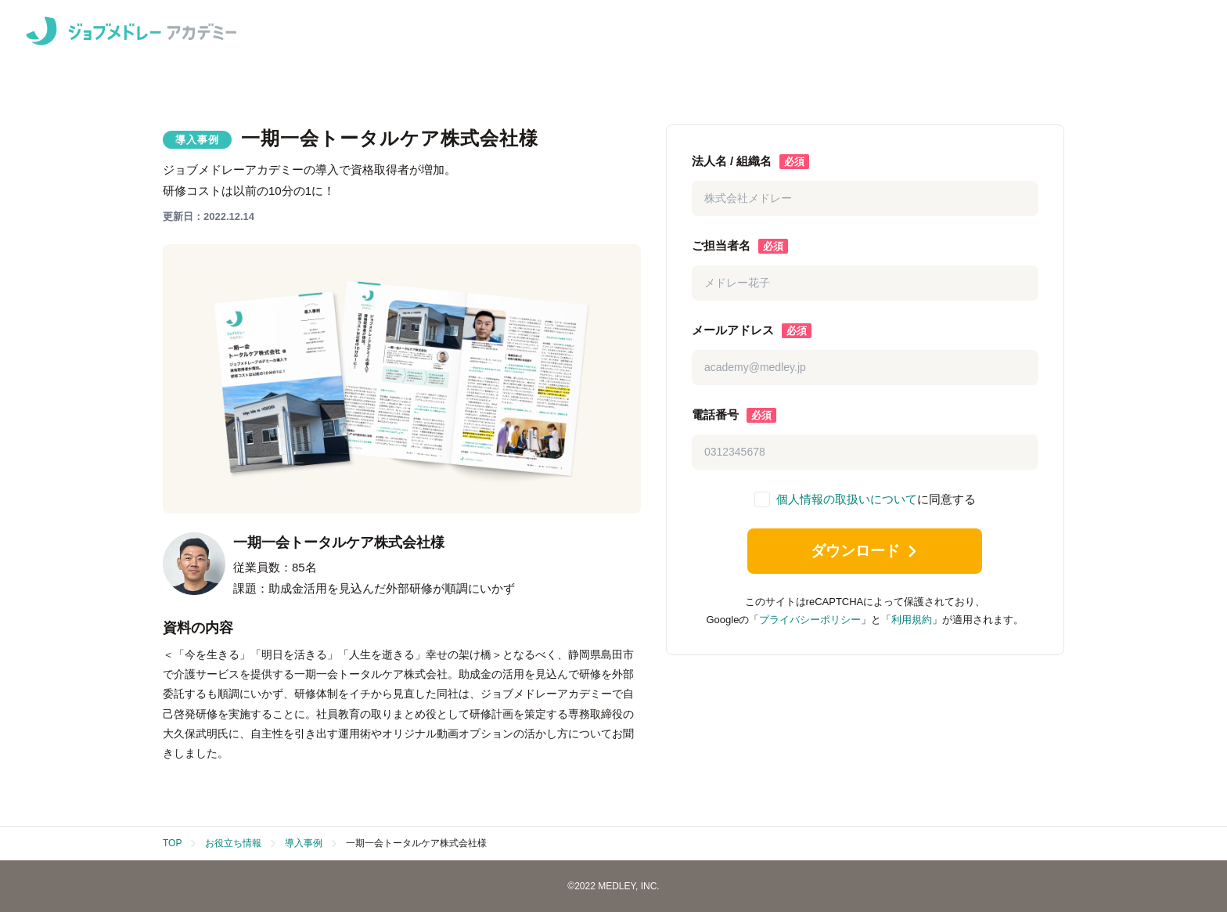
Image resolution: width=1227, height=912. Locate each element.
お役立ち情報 (233, 843)
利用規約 (911, 623)
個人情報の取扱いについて (846, 499)
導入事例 (303, 843)
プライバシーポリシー (810, 623)
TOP (172, 843)
